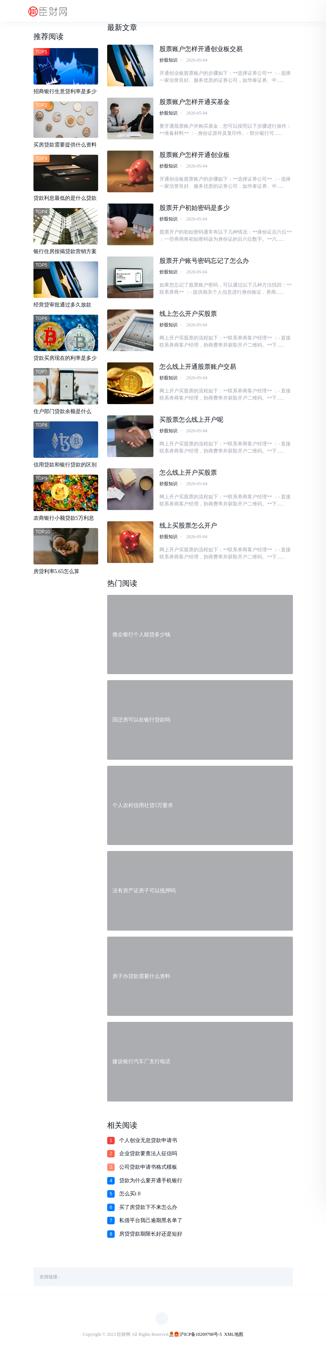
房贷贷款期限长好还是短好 (150, 1236)
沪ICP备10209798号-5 (200, 1336)
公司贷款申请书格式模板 (148, 1169)
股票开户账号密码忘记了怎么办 (204, 261)
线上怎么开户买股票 (188, 314)
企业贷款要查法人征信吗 (148, 1155)
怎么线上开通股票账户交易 (197, 367)
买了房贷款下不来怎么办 (148, 1209)
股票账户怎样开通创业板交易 (201, 49)
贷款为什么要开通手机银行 (150, 1182)
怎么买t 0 (129, 1195)
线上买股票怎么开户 (188, 527)
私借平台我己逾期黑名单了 (150, 1222)
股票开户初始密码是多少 (194, 208)
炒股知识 (168, 60)
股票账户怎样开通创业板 (194, 155)
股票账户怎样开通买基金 (194, 102)
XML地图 (233, 1336)
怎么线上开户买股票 (188, 474)
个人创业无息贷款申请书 (148, 1142)
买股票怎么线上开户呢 (191, 420)
